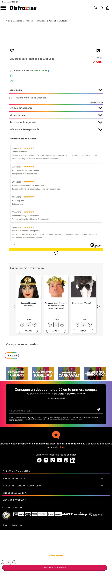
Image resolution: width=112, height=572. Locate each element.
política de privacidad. (16, 470)
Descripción (56, 140)
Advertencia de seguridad (56, 172)
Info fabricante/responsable (56, 179)
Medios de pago (56, 165)
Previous (13, 355)
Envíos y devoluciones (56, 158)
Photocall (12, 405)
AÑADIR (28, 380)
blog (62, 496)
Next (97, 355)
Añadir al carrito (54, 567)
